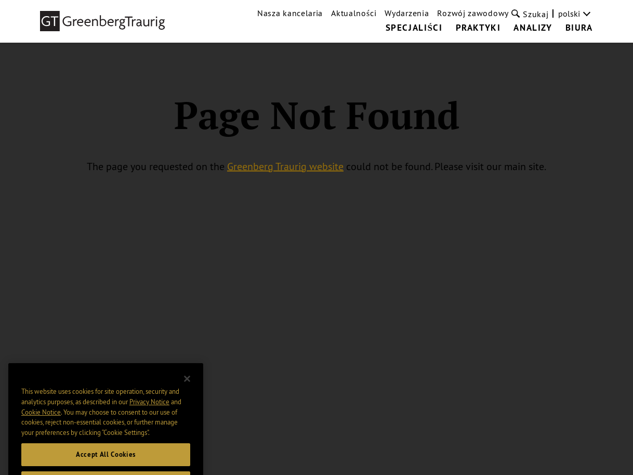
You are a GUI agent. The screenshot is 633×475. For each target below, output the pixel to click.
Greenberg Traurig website (285, 165)
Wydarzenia (407, 13)
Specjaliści (414, 28)
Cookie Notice (41, 421)
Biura (579, 28)
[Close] (187, 387)
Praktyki (478, 28)
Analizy (532, 28)
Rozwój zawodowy (473, 13)
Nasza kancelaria (290, 13)
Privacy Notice (149, 410)
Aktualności (353, 13)
